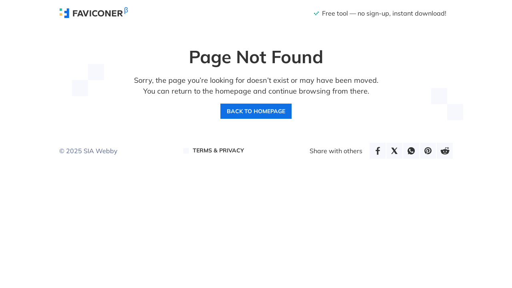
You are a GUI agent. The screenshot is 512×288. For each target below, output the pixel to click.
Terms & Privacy (218, 150)
